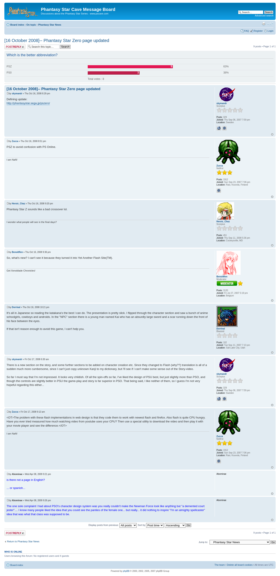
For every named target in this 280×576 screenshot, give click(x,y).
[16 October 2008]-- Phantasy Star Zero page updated (56, 40)
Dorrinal (16, 307)
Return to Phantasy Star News (23, 541)
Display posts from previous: (113, 525)
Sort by (151, 525)
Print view (263, 24)
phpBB (126, 571)
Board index (17, 24)
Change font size (270, 24)
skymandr (17, 93)
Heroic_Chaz (18, 203)
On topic (31, 24)
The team (220, 565)
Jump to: (203, 542)
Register (258, 31)
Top (272, 134)
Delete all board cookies (239, 565)
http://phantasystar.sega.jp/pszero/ (28, 103)
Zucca (15, 141)
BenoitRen (17, 252)
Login (270, 31)
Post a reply (14, 46)
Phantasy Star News (49, 24)
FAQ (246, 31)
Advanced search (264, 15)
